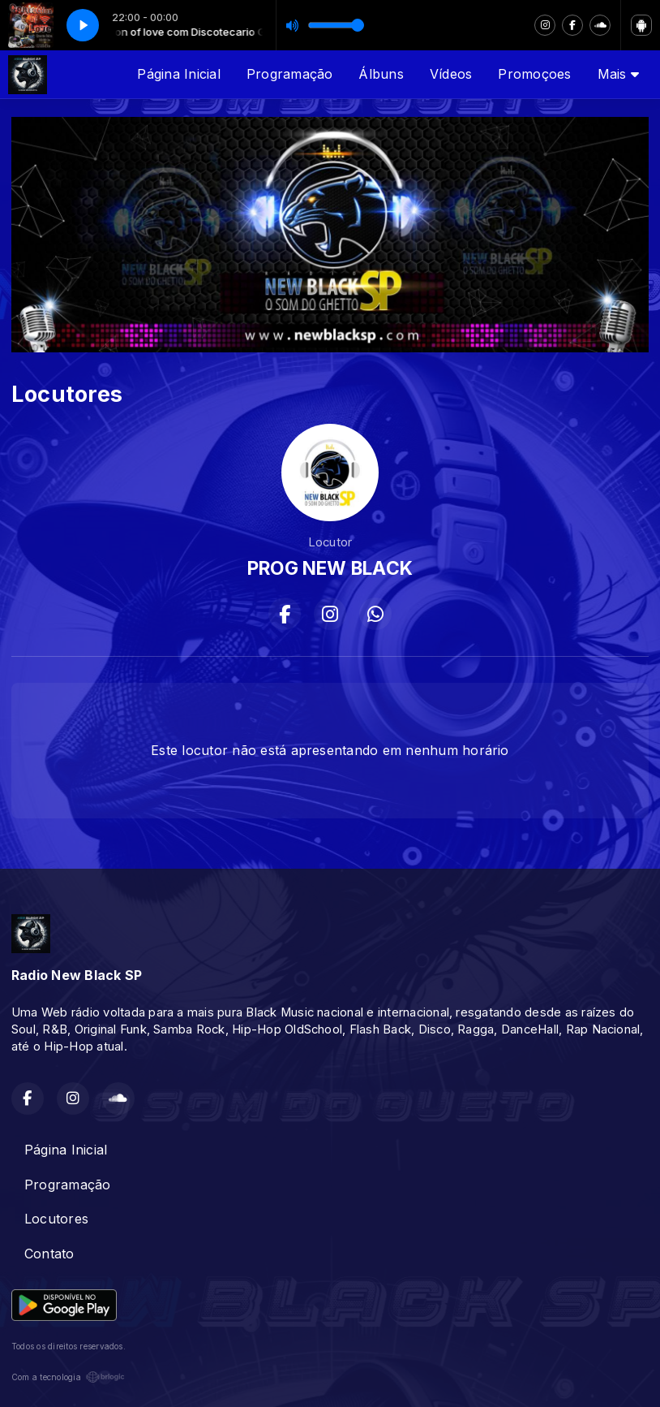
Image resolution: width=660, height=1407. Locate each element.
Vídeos (451, 74)
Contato (49, 1253)
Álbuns (380, 74)
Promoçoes (534, 74)
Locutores (56, 1219)
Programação (289, 74)
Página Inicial (178, 74)
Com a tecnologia (68, 1377)
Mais (618, 74)
